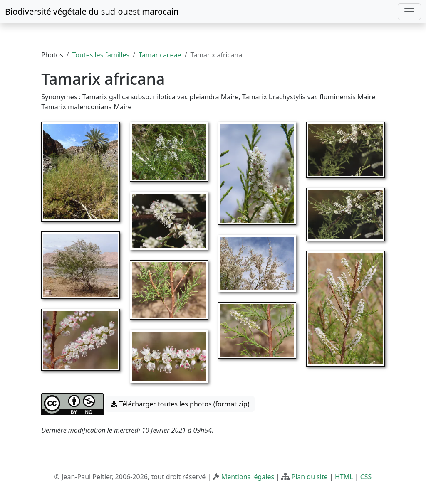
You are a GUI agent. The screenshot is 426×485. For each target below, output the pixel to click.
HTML (344, 476)
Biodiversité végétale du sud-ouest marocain (91, 11)
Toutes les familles (100, 54)
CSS (366, 476)
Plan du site (309, 476)
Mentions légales (248, 476)
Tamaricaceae (160, 54)
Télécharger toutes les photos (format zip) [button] (180, 404)
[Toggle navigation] (409, 11)
